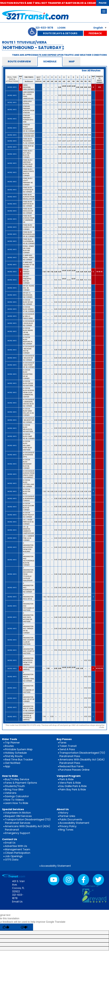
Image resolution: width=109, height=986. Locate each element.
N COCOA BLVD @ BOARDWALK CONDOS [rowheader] (28, 498)
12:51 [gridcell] (73, 650)
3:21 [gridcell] (82, 280)
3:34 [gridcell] (81, 436)
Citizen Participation (17, 853)
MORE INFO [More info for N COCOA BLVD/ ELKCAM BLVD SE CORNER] (12, 507)
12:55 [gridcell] (73, 669)
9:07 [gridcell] (59, 141)
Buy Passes (64, 739)
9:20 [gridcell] (60, 272)
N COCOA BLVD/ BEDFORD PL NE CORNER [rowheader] (28, 341)
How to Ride (10, 776)
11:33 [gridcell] (69, 420)
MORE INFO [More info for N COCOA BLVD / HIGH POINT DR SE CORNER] (12, 365)
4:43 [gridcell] (85, 538)
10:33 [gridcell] (64, 420)
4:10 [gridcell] (85, 181)
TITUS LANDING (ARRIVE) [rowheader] (28, 668)
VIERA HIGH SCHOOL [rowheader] (27, 102)
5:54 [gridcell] (89, 698)
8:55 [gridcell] (56, 668)
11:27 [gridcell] (69, 323)
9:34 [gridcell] (59, 436)
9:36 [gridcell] (59, 474)
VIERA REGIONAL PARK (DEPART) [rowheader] (28, 87)
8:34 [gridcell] (55, 436)
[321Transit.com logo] (43, 15)
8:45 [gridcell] (55, 547)
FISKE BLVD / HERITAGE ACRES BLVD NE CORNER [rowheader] (28, 163)
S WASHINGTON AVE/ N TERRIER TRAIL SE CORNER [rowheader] (28, 677)
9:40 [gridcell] (59, 515)
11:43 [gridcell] (69, 538)
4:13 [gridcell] (85, 219)
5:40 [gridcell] (89, 515)
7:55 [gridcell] (48, 668)
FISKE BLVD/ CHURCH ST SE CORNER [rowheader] (28, 227)
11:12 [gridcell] (69, 204)
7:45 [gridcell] (48, 491)
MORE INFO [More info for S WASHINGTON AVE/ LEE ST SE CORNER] (12, 698)
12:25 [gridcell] (73, 309)
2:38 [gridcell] (77, 491)
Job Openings (14, 856)
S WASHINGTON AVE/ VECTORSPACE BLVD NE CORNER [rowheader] (28, 559)
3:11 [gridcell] (81, 190)
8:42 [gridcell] (55, 530)
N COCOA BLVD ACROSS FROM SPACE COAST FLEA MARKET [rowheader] (28, 474)
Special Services (13, 809)
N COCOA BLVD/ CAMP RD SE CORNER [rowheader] (29, 436)
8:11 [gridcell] (52, 597)
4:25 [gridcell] (85, 309)
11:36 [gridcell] (69, 474)
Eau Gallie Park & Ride (73, 786)
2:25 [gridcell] (77, 309)
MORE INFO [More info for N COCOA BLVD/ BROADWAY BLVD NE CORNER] (12, 464)
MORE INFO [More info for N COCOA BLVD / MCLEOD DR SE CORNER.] (12, 358)
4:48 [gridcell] (85, 617)
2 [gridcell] (20, 668)
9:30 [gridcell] (59, 374)
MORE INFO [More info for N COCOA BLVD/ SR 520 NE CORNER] (12, 302)
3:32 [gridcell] (81, 403)
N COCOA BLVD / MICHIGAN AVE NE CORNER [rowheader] (28, 350)
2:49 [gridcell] (77, 628)
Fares (62, 742)
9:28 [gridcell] (59, 340)
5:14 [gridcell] (89, 234)
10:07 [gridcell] (64, 141)
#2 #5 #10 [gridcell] (99, 668)
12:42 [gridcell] (73, 530)
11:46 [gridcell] (69, 574)
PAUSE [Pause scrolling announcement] (103, 3)
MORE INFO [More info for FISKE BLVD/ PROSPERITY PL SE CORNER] (12, 141)
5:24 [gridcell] (89, 302)
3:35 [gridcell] (81, 455)
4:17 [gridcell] (85, 264)
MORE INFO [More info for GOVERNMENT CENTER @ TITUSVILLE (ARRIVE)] (12, 716)
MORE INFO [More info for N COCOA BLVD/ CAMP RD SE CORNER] (12, 436)
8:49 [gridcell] (55, 628)
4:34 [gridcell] (85, 436)
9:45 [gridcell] (59, 547)
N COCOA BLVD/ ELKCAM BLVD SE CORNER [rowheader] (28, 507)
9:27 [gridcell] (59, 323)
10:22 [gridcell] (64, 288)
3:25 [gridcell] (81, 309)
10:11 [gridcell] (64, 190)
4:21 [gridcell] (85, 280)
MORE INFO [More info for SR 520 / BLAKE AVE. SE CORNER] (12, 288)
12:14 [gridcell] (73, 234)
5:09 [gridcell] (89, 163)
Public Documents (70, 819)
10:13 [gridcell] (64, 219)
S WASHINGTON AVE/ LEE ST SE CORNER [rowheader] (28, 698)
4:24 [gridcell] (85, 302)
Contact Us (9, 839)
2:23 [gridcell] (77, 295)
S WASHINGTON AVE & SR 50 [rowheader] (28, 597)
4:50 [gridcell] (85, 640)
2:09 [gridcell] (77, 163)
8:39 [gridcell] (55, 506)
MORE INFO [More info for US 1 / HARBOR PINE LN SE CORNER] (12, 538)
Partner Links (67, 816)
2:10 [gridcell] (77, 181)
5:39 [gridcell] (89, 506)
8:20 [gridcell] (56, 272)
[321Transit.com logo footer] (13, 875)
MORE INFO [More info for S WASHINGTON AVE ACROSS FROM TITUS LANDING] (12, 660)
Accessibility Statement (74, 823)
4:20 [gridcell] (85, 272)
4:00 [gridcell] (85, 87)
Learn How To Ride (16, 803)
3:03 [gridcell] (81, 95)
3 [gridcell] (20, 597)
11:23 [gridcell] (69, 295)
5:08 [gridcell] (89, 147)
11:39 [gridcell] (69, 506)
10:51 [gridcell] (64, 650)
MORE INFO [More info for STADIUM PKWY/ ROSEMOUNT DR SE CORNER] (12, 128)
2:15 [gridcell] (77, 241)
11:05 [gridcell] (69, 118)
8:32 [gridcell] (55, 403)
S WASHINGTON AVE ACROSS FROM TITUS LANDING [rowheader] (28, 660)
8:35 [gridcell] (55, 455)
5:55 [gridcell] (89, 716)
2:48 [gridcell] (77, 617)
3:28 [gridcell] (81, 340)
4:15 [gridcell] (85, 241)
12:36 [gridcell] (73, 474)
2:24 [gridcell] (77, 302)
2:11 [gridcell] (77, 190)
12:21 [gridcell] (73, 280)
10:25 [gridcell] (64, 309)
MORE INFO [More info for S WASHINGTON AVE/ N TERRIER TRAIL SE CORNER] (12, 676)
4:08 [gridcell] (85, 147)
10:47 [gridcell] (64, 597)
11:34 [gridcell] (69, 436)
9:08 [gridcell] (59, 147)
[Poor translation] (24, 927)
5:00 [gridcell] (89, 87)
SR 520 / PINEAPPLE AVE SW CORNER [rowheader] (27, 280)
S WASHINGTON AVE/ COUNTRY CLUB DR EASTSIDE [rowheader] (28, 640)
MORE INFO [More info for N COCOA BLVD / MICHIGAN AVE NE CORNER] (12, 350)
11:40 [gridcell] (69, 515)
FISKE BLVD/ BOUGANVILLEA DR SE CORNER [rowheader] (29, 234)
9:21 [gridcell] (59, 280)
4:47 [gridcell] (85, 597)
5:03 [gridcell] (89, 95)
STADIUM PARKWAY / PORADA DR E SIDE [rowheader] (28, 119)
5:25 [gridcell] (89, 309)
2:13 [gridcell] (77, 219)
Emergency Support (17, 833)
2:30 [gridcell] (77, 374)
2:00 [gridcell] (78, 87)
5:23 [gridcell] (89, 295)
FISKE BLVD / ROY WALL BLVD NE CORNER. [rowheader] (28, 154)
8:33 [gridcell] (55, 420)
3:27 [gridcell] (81, 323)
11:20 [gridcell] (69, 272)
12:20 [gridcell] (73, 272)
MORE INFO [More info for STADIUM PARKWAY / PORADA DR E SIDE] (12, 119)
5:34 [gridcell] (89, 436)
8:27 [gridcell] (55, 323)
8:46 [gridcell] (55, 574)
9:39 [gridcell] (59, 506)
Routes (9, 746)
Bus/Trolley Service (17, 779)
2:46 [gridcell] (77, 574)
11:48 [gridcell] (69, 617)
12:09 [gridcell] (73, 163)
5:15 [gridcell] (89, 241)
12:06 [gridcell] (73, 128)
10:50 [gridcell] (64, 640)
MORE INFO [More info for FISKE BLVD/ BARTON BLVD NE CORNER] (12, 204)
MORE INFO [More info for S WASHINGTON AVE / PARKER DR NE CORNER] (12, 628)
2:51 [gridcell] (77, 650)
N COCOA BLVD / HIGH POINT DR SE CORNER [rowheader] (29, 365)
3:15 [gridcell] (81, 241)
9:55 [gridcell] (60, 668)
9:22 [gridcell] (59, 288)
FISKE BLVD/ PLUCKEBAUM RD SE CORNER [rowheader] (29, 241)
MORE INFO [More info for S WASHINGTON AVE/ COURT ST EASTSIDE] (12, 650)
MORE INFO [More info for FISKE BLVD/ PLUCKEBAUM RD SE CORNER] (12, 241)
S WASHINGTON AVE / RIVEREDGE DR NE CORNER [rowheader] (28, 587)
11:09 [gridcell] (69, 163)
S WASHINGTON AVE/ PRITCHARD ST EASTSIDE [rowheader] (28, 606)
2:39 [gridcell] (77, 506)
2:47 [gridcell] (77, 597)
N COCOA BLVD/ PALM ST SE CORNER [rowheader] (28, 515)
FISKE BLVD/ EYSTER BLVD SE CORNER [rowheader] (28, 190)
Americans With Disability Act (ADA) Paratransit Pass (82, 761)
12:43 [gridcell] (73, 538)
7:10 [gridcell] (44, 272)
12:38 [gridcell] (73, 491)
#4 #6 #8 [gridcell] (99, 272)
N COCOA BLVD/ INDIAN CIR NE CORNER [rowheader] (28, 331)
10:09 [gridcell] (64, 163)
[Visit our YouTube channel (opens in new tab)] (53, 879)
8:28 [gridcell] (55, 340)
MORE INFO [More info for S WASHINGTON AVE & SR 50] (12, 597)
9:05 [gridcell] (59, 118)
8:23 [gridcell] (55, 295)
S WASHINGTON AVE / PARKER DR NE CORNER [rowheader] (28, 628)
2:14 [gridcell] (77, 234)
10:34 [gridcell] (64, 436)
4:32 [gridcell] (85, 403)
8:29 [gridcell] (55, 358)
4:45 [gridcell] (85, 547)
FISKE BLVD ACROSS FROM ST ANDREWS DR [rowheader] (28, 219)
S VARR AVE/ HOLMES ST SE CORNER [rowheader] (28, 265)
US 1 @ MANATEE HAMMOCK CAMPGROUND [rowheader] (28, 530)
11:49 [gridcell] (69, 628)
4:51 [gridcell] (85, 650)
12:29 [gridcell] (73, 358)
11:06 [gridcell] (69, 128)
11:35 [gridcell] (69, 455)
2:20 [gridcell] (78, 272)
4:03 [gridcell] (85, 95)
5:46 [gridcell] (89, 574)
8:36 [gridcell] (55, 474)
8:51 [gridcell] (55, 650)
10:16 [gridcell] (64, 249)
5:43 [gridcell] (89, 538)
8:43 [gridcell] (55, 538)
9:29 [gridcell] (59, 358)
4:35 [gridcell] (85, 455)
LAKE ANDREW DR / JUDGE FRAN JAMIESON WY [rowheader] (28, 95)
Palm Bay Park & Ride (72, 789)
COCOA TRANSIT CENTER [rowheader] (26, 272)
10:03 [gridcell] (64, 95)
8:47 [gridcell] (55, 597)
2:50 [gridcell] (77, 640)
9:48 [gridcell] (59, 617)
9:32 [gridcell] (59, 403)
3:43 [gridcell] (81, 538)
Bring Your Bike (14, 789)
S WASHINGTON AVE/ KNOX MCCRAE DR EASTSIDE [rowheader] (28, 617)
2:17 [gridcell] (77, 264)
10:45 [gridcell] (64, 547)
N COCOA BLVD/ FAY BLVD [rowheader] (26, 491)
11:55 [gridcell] (69, 669)
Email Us (10, 842)
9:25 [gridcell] (59, 309)
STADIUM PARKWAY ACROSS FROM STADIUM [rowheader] (28, 109)
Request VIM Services (18, 816)
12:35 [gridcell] (73, 455)
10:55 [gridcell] (64, 669)
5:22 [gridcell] (89, 288)
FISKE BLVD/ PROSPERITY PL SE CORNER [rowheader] (28, 141)
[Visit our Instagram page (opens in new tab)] (68, 879)
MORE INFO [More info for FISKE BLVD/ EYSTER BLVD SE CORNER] (12, 190)
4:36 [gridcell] (85, 474)
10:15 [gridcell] (64, 241)
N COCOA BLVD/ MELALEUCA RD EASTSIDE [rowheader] (28, 428)
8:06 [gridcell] (52, 491)
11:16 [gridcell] (69, 249)
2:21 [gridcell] (77, 280)
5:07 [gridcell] (89, 141)
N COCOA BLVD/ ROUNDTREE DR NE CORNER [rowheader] (28, 374)
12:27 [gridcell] (73, 323)
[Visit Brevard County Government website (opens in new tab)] (94, 894)
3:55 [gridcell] (82, 668)
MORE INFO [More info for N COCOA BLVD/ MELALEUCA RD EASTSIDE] (12, 428)
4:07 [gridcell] (85, 141)
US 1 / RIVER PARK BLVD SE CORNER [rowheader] (28, 522)
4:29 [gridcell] (85, 358)
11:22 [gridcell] (69, 288)
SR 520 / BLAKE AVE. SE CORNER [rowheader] (28, 288)
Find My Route (13, 756)
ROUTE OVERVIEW (19, 61)
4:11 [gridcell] (85, 190)
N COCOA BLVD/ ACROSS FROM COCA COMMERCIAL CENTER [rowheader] (28, 392)
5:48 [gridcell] (89, 617)
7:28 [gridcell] (44, 491)
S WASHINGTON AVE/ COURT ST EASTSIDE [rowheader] (28, 650)
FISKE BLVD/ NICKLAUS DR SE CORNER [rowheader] (28, 211)
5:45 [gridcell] (89, 547)
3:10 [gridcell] (81, 181)
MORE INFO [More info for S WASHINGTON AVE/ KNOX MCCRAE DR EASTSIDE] (12, 617)
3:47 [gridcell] (81, 597)
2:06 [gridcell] (77, 128)
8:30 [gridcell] (55, 374)
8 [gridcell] (20, 87)
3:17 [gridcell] (81, 264)
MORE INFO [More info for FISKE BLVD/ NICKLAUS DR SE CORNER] (12, 211)
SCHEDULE (49, 61)
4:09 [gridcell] (85, 163)
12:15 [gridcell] (73, 241)
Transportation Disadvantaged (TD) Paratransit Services (28, 821)
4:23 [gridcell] (85, 295)
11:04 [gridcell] (69, 102)
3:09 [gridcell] (81, 163)
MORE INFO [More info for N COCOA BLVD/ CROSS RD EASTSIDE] (12, 383)
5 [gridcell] (20, 272)
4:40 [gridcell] (85, 515)
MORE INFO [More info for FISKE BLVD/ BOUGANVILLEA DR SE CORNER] (12, 234)
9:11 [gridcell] (59, 190)
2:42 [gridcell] (77, 530)
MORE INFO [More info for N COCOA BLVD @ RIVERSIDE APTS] (12, 455)
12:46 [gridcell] (73, 574)
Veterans (10, 793)
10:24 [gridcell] (64, 302)
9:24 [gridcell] (59, 302)
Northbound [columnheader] (29, 81)
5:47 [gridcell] (89, 597)
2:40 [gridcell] (77, 515)
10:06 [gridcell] (64, 128)
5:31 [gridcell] (89, 383)
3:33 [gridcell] (81, 420)
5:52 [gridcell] (89, 660)
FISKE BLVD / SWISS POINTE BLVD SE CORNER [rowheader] (28, 172)
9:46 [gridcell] (59, 574)
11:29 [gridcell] (69, 358)
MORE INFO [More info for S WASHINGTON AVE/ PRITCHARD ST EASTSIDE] (12, 606)
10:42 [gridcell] (64, 530)
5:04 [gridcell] (89, 102)
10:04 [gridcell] (64, 102)
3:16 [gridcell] (81, 249)
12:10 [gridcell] (73, 181)
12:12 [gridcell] (73, 204)
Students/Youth (15, 786)
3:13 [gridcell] (81, 219)
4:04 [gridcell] (85, 102)
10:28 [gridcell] (64, 340)
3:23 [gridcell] (81, 295)
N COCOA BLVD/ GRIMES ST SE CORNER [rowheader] (28, 309)
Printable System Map (19, 749)
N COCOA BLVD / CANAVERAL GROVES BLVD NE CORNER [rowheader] (28, 403)
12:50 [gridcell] (73, 640)
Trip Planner (12, 742)
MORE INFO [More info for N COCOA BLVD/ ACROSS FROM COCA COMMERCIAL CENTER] (12, 392)
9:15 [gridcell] (59, 241)
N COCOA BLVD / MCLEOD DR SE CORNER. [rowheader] (28, 358)
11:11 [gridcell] (69, 190)
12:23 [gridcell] (73, 295)
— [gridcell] (44, 87)
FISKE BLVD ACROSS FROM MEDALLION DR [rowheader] (28, 197)
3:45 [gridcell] (81, 547)
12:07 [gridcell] (73, 141)
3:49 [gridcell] (81, 628)
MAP (72, 61)
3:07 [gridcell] (81, 141)
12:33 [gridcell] (73, 420)
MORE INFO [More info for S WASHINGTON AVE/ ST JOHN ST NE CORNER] (12, 707)
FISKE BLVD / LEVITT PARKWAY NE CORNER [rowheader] (28, 182)
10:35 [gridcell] (64, 455)
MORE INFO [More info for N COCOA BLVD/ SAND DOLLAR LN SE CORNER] (12, 412)
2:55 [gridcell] (78, 668)
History (63, 812)
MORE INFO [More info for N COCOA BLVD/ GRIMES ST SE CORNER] (12, 309)
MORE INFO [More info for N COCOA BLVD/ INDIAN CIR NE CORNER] (12, 331)
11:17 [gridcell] (69, 264)
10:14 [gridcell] (64, 234)
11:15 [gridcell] (69, 241)
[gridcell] (12, 87)
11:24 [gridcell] (69, 302)
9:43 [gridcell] (59, 538)
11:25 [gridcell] (69, 309)
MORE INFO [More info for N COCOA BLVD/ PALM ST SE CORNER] (12, 515)
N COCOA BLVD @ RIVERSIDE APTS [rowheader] (28, 455)
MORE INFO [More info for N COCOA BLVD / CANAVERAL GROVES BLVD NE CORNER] (12, 403)
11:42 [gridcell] (69, 530)
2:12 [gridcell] (77, 204)
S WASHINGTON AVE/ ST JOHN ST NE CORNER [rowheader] (28, 707)
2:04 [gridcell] (77, 102)
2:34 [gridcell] (77, 436)
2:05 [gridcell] (77, 118)
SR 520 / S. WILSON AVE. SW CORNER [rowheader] (28, 295)
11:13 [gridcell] (69, 219)
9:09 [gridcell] (59, 163)
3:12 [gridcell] (81, 204)
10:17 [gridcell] (64, 264)
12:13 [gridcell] (73, 219)
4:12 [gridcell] (85, 204)
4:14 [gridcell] (85, 234)
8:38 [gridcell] (55, 491)
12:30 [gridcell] (73, 374)
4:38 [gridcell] (85, 491)
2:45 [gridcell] (77, 547)
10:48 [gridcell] (64, 617)
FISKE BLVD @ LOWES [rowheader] (28, 147)
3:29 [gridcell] (81, 358)
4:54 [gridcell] (85, 698)
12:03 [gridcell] (73, 95)
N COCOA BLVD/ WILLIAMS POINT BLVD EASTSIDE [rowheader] (27, 445)
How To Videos (14, 799)
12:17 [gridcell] (73, 264)
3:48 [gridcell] (81, 617)
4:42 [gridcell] (85, 530)
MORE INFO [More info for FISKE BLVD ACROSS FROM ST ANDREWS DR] (12, 219)
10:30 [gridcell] (64, 374)
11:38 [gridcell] (69, 491)
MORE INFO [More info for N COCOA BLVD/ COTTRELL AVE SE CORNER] (12, 483)
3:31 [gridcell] (81, 383)
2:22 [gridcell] (77, 288)
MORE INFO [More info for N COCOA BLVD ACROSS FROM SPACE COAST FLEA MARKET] (12, 474)
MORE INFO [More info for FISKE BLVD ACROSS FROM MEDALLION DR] (12, 197)
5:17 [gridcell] (89, 264)
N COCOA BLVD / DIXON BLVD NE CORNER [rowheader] (28, 323)
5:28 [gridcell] (89, 340)
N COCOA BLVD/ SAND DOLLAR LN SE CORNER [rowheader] (28, 412)
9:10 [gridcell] (59, 181)
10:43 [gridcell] (64, 538)
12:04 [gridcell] (73, 102)
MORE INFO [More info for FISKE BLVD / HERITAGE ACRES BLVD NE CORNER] (12, 163)
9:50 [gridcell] (59, 640)
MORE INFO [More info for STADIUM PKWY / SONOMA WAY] (12, 135)
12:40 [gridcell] (73, 515)
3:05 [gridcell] (81, 118)
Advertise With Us (16, 846)
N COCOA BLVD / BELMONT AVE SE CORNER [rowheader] (28, 420)
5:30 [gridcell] (89, 374)
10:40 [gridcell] (64, 515)
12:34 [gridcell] (73, 436)
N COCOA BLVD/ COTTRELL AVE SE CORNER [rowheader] (28, 483)
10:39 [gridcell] (64, 506)
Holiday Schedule (16, 752)
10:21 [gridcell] (64, 280)
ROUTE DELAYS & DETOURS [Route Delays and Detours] (60, 33)
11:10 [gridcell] (69, 181)
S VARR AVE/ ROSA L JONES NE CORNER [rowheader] (28, 257)
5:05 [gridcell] (89, 118)
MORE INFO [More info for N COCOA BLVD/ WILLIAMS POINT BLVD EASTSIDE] (12, 445)
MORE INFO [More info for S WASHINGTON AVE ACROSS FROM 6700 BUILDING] (12, 547)
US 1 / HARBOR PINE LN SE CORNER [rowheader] (28, 538)
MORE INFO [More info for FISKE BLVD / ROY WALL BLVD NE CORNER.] (12, 154)
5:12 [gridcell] (89, 204)
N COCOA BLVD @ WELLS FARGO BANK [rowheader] (28, 316)
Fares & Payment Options (21, 782)
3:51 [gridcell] (81, 650)
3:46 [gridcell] (81, 574)
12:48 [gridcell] (73, 617)
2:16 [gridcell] (77, 249)
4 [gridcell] (20, 491)
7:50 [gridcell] (48, 597)
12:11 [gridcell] (73, 190)
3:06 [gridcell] (81, 128)
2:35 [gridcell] (77, 455)
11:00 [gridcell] (69, 87)
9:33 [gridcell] (59, 420)
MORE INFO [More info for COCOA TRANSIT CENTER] (12, 272)
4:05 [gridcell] (85, 118)
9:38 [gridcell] (59, 491)
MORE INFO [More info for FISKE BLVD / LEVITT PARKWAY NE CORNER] (12, 181)
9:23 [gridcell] (59, 295)
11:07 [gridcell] (69, 141)
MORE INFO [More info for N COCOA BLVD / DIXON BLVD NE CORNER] (12, 323)
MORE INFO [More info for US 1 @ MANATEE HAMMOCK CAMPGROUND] (12, 530)
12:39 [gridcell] (73, 506)
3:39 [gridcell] (81, 506)
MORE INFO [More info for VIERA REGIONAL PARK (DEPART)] (12, 87)
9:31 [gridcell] (59, 383)
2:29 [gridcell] (77, 358)
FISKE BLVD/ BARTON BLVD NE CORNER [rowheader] (28, 204)
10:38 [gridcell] (64, 491)
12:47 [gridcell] (73, 597)
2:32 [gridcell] (77, 403)
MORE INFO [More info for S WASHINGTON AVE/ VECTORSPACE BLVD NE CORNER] (12, 560)
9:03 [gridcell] (59, 95)
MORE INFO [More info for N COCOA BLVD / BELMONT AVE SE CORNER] (12, 420)
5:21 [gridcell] (89, 280)
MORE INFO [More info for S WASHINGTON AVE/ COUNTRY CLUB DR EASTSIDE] (12, 640)
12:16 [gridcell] (73, 249)
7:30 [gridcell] (48, 272)
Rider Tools (9, 739)
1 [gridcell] (20, 716)
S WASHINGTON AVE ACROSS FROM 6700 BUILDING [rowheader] (28, 547)
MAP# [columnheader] (20, 77)
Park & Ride (66, 779)
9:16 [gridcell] (59, 249)
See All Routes (91, 70)
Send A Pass (67, 749)
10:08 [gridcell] (64, 147)
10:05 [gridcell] (64, 118)
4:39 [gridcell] (85, 506)
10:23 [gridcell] (64, 295)
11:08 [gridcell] (69, 147)
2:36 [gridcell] (77, 474)
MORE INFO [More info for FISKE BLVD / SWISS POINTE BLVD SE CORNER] (12, 172)
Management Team (17, 849)
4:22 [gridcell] (85, 288)
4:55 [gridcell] (85, 716)
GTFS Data (11, 859)
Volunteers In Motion (18, 812)
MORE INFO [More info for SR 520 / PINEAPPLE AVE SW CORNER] (12, 280)
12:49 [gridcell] (73, 628)
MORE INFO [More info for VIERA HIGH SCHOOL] (12, 102)
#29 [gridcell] (99, 87)
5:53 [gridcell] (89, 676)
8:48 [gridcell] (55, 617)
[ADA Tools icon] (32, 31)
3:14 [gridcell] (81, 234)
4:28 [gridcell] (85, 340)
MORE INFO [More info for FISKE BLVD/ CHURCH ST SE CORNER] (12, 227)
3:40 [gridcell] (81, 515)
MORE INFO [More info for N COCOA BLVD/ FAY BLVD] (12, 491)
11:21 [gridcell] (69, 280)
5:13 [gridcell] (89, 219)
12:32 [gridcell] (73, 403)
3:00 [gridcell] (82, 87)
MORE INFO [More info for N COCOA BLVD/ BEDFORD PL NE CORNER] (12, 340)
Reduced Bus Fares (71, 766)
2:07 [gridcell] (77, 141)
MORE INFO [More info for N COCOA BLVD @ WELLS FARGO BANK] (12, 316)
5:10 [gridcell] (89, 181)
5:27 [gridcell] (89, 323)
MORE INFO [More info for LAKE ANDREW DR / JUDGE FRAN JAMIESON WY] (12, 95)
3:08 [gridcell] (81, 147)
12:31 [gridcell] (73, 383)
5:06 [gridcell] (89, 128)
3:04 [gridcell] (81, 102)
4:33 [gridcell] (85, 420)
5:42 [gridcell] (89, 530)
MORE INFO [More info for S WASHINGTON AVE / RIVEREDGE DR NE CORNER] (12, 587)
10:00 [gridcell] (64, 87)
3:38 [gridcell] (81, 491)
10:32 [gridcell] (64, 403)
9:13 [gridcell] (59, 219)
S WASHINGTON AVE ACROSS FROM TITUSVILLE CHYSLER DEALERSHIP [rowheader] (28, 574)
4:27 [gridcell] (85, 323)
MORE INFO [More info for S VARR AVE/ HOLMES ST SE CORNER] (12, 264)
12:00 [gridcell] (73, 87)
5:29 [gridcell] (89, 358)
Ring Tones (66, 829)
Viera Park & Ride (70, 782)
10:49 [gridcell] (64, 628)
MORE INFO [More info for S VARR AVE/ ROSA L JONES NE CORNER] (12, 257)
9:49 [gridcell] (59, 628)
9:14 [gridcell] (59, 234)
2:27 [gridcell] (77, 323)
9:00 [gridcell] (60, 87)
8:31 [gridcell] (55, 383)
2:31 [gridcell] (77, 383)
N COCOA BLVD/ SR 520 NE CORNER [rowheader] (28, 302)
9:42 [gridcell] (59, 530)
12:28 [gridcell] (73, 340)
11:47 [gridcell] (69, 597)
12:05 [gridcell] (73, 118)
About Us (63, 809)
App (7, 766)
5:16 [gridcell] (89, 249)
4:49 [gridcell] (85, 628)
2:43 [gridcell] (77, 538)
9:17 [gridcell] (59, 264)
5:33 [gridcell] (89, 420)
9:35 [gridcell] (59, 455)
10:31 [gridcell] (64, 383)
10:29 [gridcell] (64, 358)
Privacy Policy (67, 826)
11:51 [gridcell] (69, 650)
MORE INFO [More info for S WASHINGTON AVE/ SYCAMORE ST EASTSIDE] (12, 688)
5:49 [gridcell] (89, 628)
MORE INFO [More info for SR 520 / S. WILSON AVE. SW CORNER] (12, 295)
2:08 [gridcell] (77, 147)
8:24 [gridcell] (55, 302)
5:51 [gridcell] (89, 650)
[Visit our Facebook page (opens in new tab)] (83, 879)
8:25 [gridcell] (55, 309)
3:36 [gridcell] (81, 474)
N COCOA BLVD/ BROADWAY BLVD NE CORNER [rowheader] (27, 464)
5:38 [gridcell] (89, 491)
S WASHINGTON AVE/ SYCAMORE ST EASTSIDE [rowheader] (28, 688)
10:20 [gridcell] (64, 272)
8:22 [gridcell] (55, 288)
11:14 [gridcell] (69, 234)
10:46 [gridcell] (64, 574)
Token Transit (68, 746)
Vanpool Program (69, 776)
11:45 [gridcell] (69, 547)
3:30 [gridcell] (81, 374)
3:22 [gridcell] (81, 288)
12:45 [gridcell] (73, 547)
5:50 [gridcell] (89, 640)
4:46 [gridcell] (85, 574)
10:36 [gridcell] (64, 474)
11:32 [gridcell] (69, 403)
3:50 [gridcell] (81, 640)
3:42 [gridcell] (81, 530)
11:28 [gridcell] (69, 340)
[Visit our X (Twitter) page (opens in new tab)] (98, 879)
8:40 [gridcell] (55, 515)
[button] (104, 11)
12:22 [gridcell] (73, 288)
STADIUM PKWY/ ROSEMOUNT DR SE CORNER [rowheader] (29, 128)
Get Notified (12, 763)
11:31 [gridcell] (69, 383)
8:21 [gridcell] (55, 280)
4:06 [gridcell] (85, 128)
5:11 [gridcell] (89, 190)
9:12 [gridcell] (59, 204)
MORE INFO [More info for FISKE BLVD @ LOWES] (12, 147)
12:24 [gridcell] (73, 302)
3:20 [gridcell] (82, 272)
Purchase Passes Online (74, 769)
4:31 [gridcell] (85, 383)
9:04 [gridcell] (59, 102)
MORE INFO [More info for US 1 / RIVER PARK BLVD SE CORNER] (12, 522)
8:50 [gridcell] (55, 640)
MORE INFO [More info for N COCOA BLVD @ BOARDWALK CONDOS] (12, 498)
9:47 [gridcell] (59, 597)
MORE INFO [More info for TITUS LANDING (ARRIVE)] (12, 668)
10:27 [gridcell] (64, 323)
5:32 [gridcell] (89, 403)
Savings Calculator (17, 796)
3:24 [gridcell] (81, 302)
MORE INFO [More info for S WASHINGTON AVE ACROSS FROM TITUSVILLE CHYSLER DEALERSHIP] (12, 574)
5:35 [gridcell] (89, 455)
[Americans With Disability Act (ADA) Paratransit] (27, 827)
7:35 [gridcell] (44, 597)
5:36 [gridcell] (89, 474)
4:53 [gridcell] (85, 676)
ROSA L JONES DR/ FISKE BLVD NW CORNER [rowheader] (28, 249)
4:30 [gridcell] (85, 374)
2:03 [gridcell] (77, 95)
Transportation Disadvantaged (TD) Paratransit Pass (82, 754)
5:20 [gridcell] (89, 272)
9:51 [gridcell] (59, 650)
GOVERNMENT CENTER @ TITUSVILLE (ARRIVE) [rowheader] (28, 717)
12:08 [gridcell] (73, 147)
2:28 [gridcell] (77, 340)
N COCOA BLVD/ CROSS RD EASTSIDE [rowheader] (28, 383)
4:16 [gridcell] (85, 249)
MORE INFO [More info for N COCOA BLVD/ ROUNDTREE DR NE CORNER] (12, 374)
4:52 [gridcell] (85, 660)
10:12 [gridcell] (64, 204)
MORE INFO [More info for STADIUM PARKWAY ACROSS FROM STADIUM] (12, 109)
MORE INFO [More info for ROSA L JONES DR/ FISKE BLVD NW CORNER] (12, 249)
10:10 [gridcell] (64, 181)
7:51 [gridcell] (52, 272)
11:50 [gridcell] (69, 640)
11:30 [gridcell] (69, 374)
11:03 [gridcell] (69, 95)
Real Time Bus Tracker (19, 759)
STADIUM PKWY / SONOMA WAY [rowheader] (29, 135)
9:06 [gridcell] (59, 128)
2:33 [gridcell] (77, 420)
